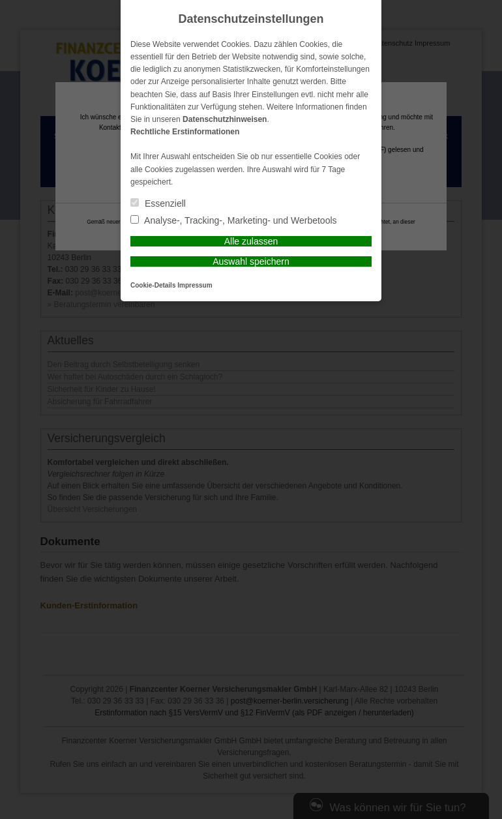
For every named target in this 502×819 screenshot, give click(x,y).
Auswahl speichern (251, 261)
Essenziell (158, 203)
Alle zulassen (251, 241)
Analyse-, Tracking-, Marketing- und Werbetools (233, 220)
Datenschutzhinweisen (225, 119)
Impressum (194, 285)
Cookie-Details (152, 285)
